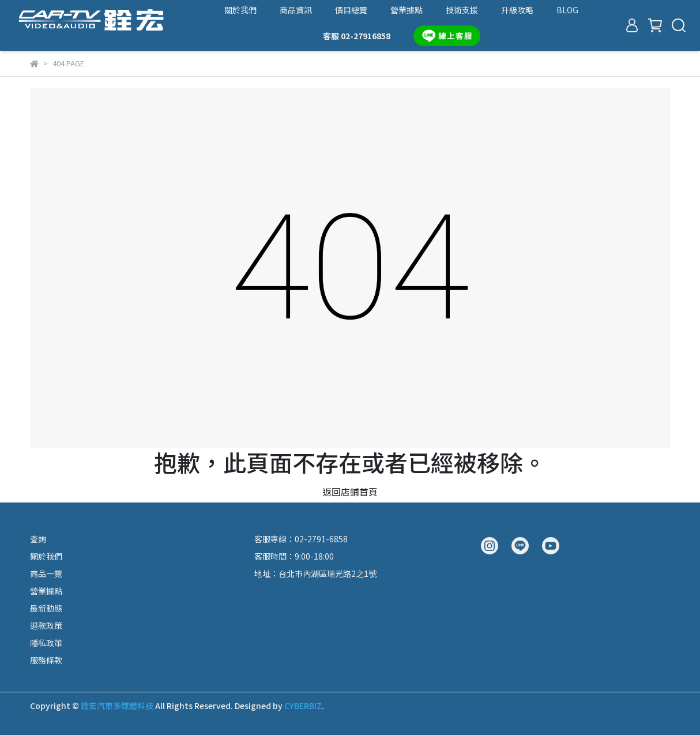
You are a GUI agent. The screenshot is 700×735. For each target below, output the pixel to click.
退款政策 (46, 625)
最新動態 (46, 608)
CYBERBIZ (303, 705)
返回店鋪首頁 (350, 491)
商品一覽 (46, 573)
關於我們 (240, 10)
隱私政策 (46, 642)
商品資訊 (296, 10)
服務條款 (46, 660)
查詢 (38, 539)
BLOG (567, 10)
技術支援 (462, 10)
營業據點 (406, 10)
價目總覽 (351, 10)
